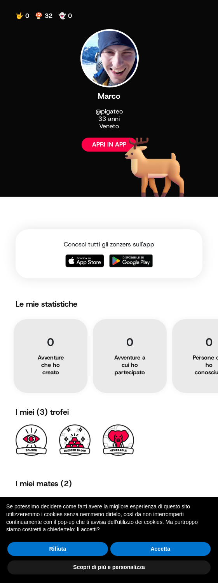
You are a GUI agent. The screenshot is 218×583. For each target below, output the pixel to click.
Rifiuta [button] (57, 549)
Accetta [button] (160, 549)
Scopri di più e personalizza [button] (109, 567)
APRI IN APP (109, 144)
